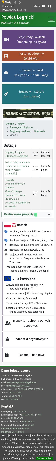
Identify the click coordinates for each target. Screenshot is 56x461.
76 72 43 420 (28, 421)
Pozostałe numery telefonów (15, 428)
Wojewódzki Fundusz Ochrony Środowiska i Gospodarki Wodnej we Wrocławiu (26, 258)
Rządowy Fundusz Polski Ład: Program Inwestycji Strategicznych (27, 233)
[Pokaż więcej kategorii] (49, 215)
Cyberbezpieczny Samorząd (21, 298)
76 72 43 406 (11, 399)
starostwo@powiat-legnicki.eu (21, 382)
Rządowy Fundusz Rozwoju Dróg (25, 249)
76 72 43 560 (15, 392)
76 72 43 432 (17, 418)
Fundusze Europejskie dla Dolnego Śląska (29, 293)
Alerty (8, 2)
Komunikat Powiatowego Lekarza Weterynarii (14, 10)
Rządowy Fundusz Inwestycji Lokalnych (29, 244)
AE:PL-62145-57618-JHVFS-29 (29, 389)
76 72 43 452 (28, 415)
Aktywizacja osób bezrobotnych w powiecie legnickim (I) (24, 286)
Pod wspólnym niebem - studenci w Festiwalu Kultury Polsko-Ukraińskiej (27, 269)
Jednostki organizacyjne (26, 339)
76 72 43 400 (15, 396)
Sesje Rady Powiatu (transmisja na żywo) (25, 39)
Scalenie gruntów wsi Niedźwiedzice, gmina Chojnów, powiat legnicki (26, 310)
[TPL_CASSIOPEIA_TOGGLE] (51, 19)
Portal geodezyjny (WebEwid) (24, 56)
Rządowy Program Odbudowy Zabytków (28, 240)
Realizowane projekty (19, 214)
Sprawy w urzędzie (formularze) (24, 94)
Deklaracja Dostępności (12, 432)
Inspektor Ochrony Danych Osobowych (27, 323)
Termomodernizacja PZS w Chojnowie (26, 303)
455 (40, 415)
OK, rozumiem (44, 458)
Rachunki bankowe (25, 355)
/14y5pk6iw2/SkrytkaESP (18, 386)
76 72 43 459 (19, 411)
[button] (15, 2)
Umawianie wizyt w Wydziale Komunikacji (26, 72)
